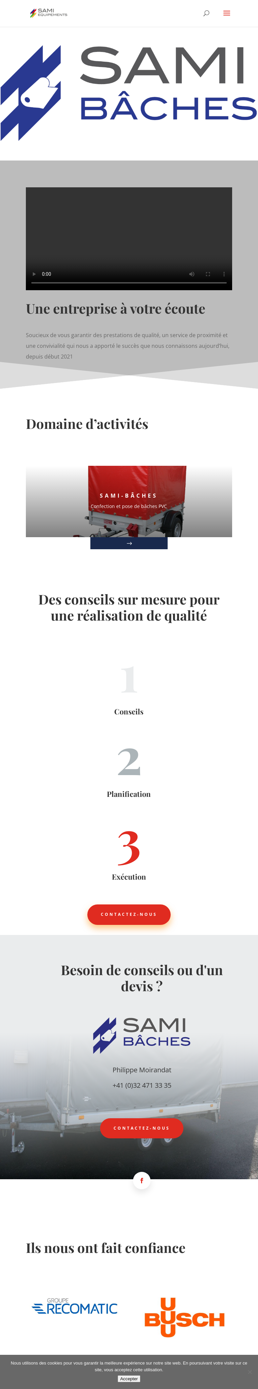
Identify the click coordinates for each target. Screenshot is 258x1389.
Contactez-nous (129, 914)
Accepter (129, 1378)
